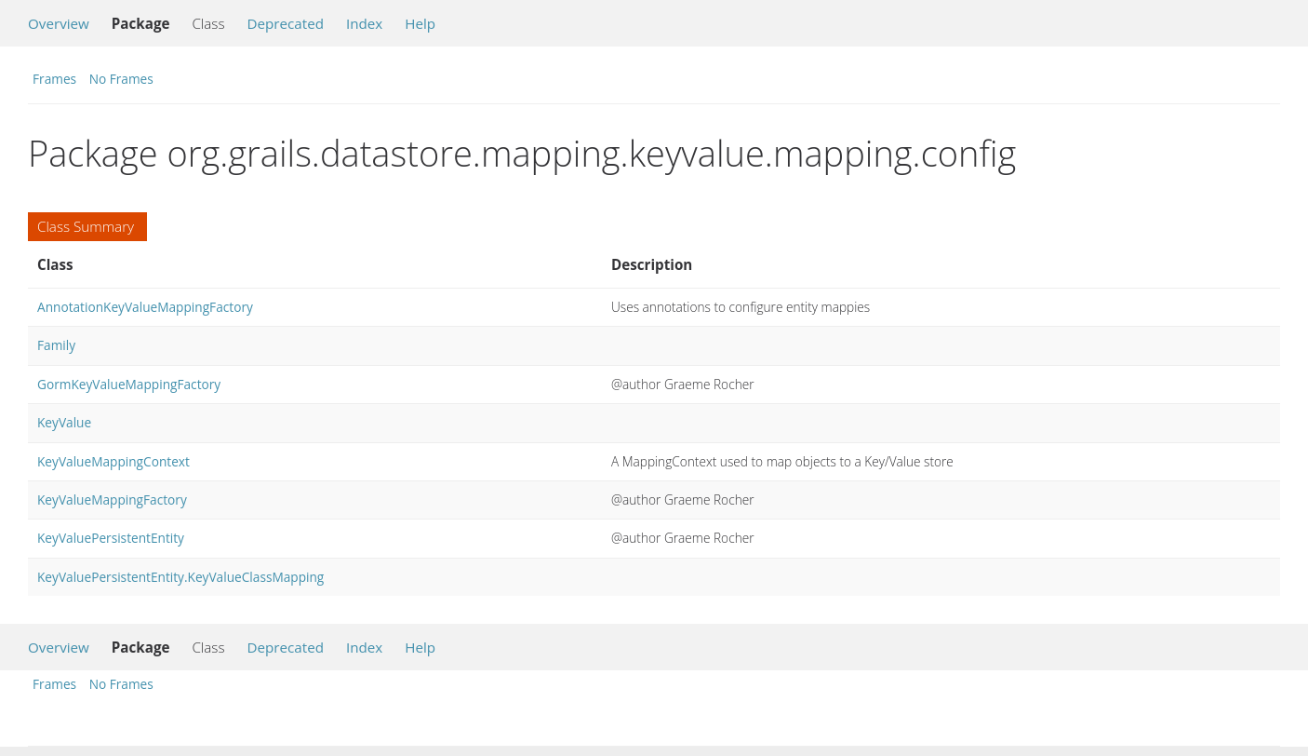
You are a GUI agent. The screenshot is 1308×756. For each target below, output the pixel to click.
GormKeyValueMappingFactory (128, 384)
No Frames (121, 79)
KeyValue (64, 422)
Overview (58, 23)
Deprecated (285, 23)
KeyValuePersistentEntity (110, 538)
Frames (54, 79)
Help (420, 23)
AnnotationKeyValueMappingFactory (145, 307)
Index (364, 23)
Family (56, 345)
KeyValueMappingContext (113, 461)
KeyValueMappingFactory (112, 499)
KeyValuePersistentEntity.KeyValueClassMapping (180, 577)
